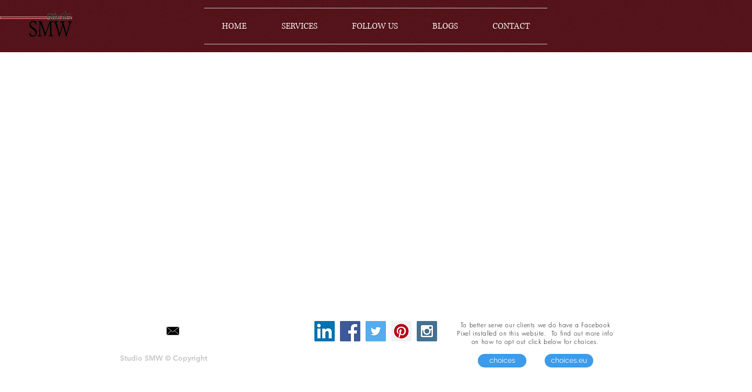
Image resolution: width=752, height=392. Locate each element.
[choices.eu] (569, 360)
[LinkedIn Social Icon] (324, 331)
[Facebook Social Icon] (350, 331)
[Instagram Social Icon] (427, 331)
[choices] (502, 360)
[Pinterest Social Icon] (401, 331)
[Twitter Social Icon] (376, 331)
